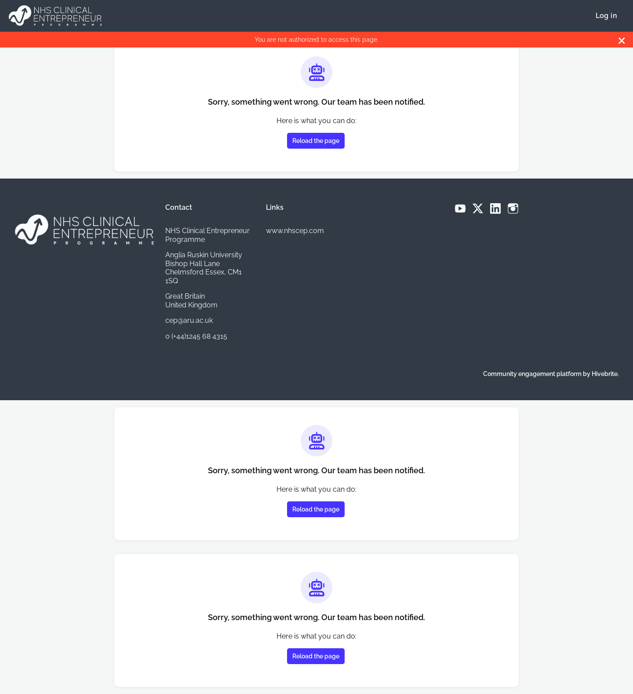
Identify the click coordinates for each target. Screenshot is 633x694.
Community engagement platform (532, 373)
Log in (606, 15)
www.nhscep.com (295, 230)
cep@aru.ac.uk (189, 320)
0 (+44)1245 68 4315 (196, 336)
